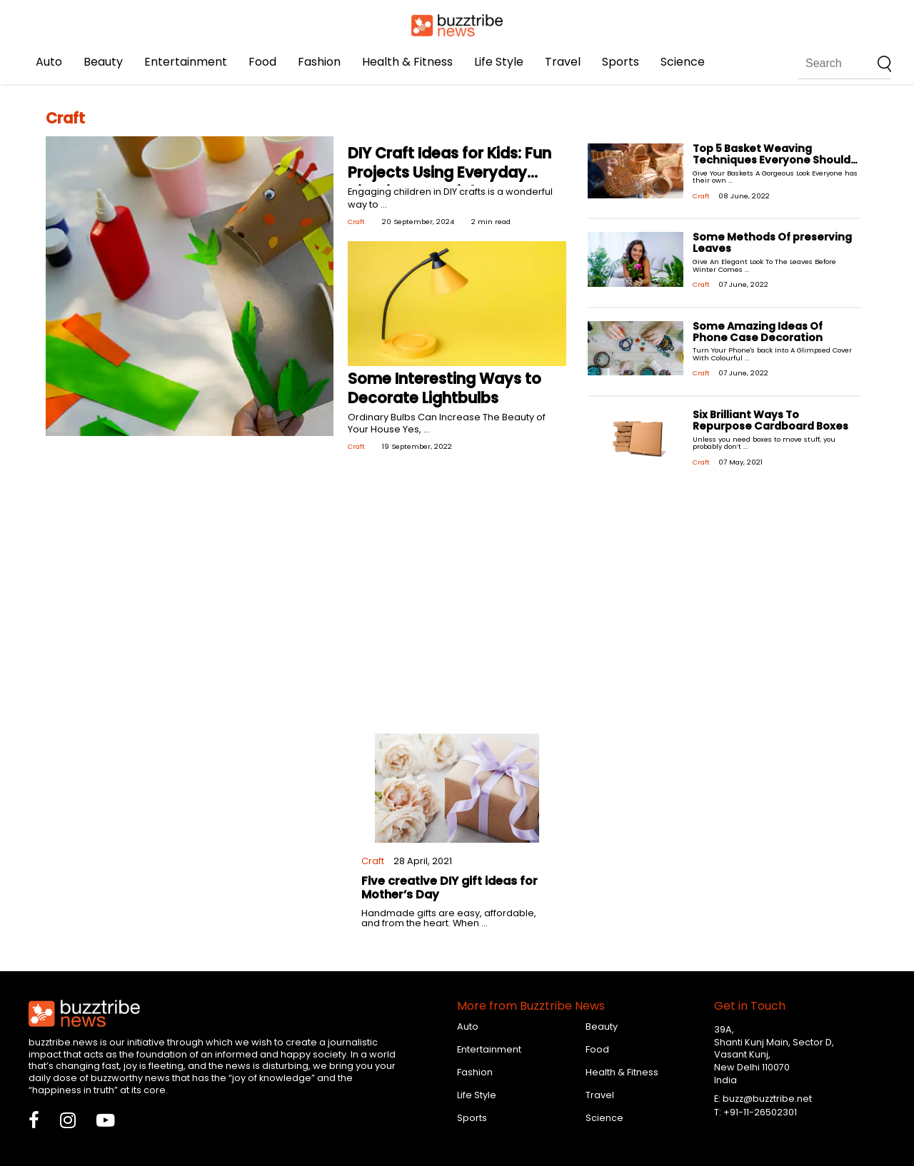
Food (262, 62)
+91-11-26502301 (760, 1112)
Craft (356, 221)
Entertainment (185, 62)
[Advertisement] (457, 605)
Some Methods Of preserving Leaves (772, 242)
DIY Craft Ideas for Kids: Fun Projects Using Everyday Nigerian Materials (449, 172)
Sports (620, 62)
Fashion (319, 62)
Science (683, 62)
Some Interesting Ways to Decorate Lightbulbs (444, 388)
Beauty (103, 62)
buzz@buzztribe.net (767, 1099)
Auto (49, 62)
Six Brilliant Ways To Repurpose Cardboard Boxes (770, 420)
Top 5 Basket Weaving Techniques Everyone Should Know (771, 159)
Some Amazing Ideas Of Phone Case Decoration (758, 332)
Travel (563, 62)
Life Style (498, 62)
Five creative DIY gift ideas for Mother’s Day (449, 888)
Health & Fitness (407, 62)
